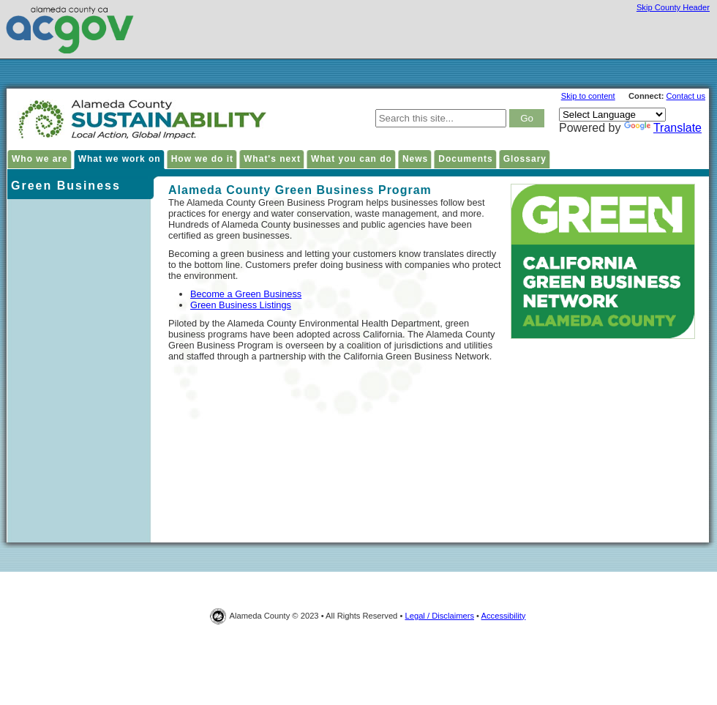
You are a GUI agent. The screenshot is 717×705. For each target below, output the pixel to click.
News (415, 159)
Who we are (40, 159)
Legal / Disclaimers (439, 615)
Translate (663, 128)
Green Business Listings (240, 304)
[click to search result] (526, 118)
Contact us (686, 96)
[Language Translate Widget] (612, 115)
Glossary (525, 159)
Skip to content (588, 96)
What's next (272, 159)
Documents (465, 159)
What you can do (351, 159)
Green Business (66, 185)
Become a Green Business (245, 293)
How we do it (202, 159)
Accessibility (503, 615)
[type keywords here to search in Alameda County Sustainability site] (440, 118)
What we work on (119, 159)
